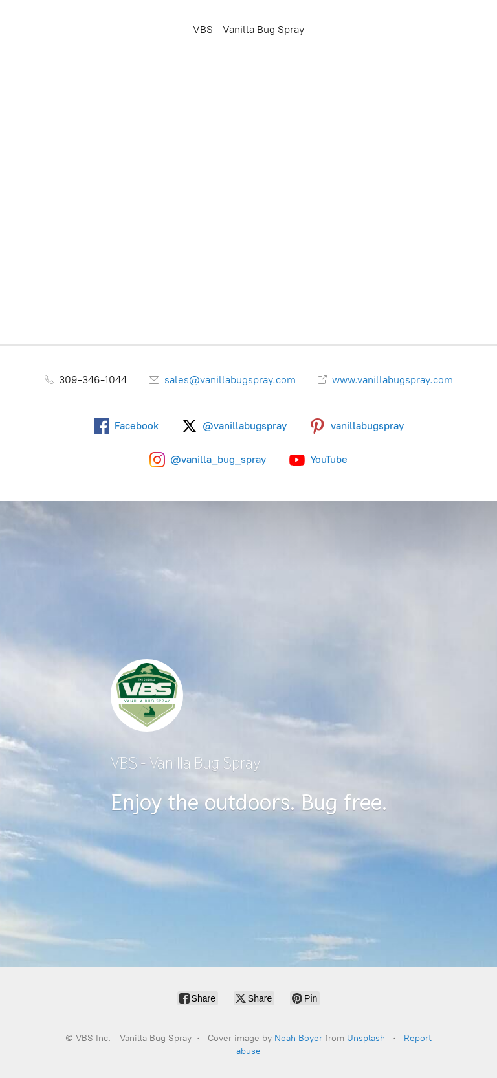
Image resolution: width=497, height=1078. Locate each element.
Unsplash (366, 1038)
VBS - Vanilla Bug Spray (248, 29)
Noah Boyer (298, 1038)
